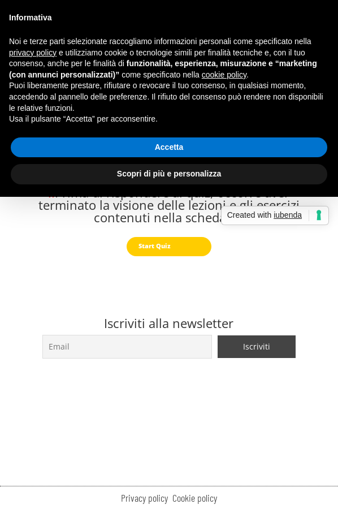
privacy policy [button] (33, 52)
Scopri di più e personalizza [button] (169, 173)
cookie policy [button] (224, 74)
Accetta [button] (169, 147)
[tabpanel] (169, 207)
